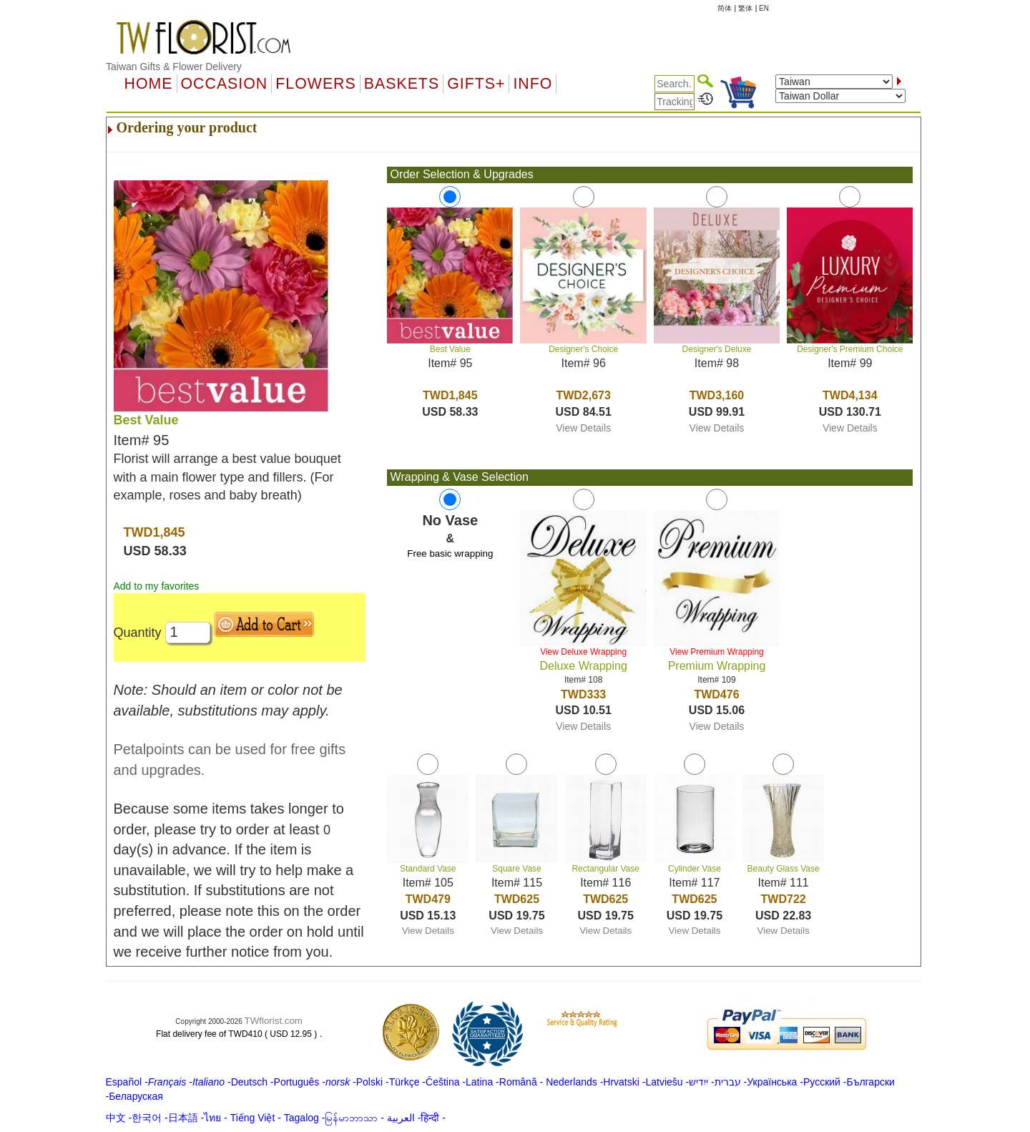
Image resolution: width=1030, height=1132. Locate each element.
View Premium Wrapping (717, 652)
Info (532, 83)
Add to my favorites (157, 586)
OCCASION (224, 83)
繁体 (745, 8)
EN (764, 8)
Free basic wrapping (450, 553)
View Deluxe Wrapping (583, 652)
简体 (724, 8)
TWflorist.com (274, 1020)
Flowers (315, 83)
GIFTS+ (476, 83)
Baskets (401, 83)
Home (148, 83)
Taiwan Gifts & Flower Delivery (174, 66)
